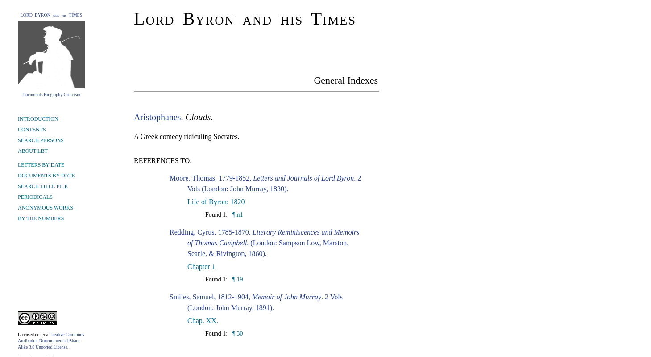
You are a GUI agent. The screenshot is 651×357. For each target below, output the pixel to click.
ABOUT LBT (33, 151)
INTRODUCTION (38, 119)
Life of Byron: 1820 (216, 202)
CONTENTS (32, 129)
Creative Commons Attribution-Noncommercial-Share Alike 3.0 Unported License (51, 340)
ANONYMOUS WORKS (45, 208)
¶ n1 (237, 214)
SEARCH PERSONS (41, 140)
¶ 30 (237, 333)
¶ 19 (237, 279)
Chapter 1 (201, 266)
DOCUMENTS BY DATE (46, 175)
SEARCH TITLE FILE (43, 186)
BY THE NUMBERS (41, 218)
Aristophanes (157, 117)
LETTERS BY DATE (41, 165)
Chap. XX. (202, 320)
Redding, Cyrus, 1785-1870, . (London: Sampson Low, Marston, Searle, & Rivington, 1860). (264, 242)
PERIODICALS (35, 197)
